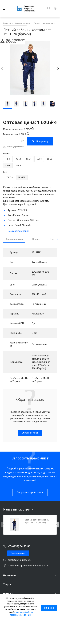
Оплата (36, 239)
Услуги (7, 584)
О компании (9, 575)
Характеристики (14, 239)
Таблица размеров (15, 147)
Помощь (8, 593)
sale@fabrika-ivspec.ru (19, 560)
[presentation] (2, 68)
